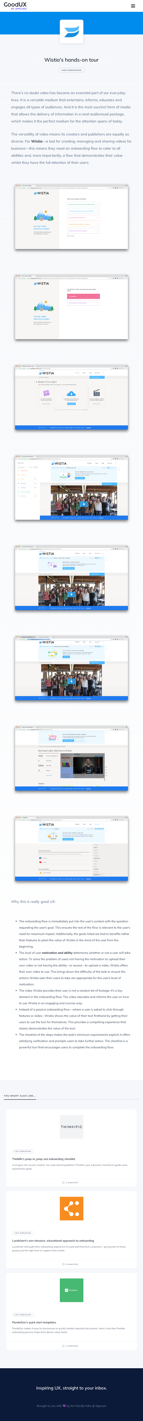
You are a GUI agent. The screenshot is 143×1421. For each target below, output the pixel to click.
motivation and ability (57, 953)
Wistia (36, 141)
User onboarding (71, 70)
